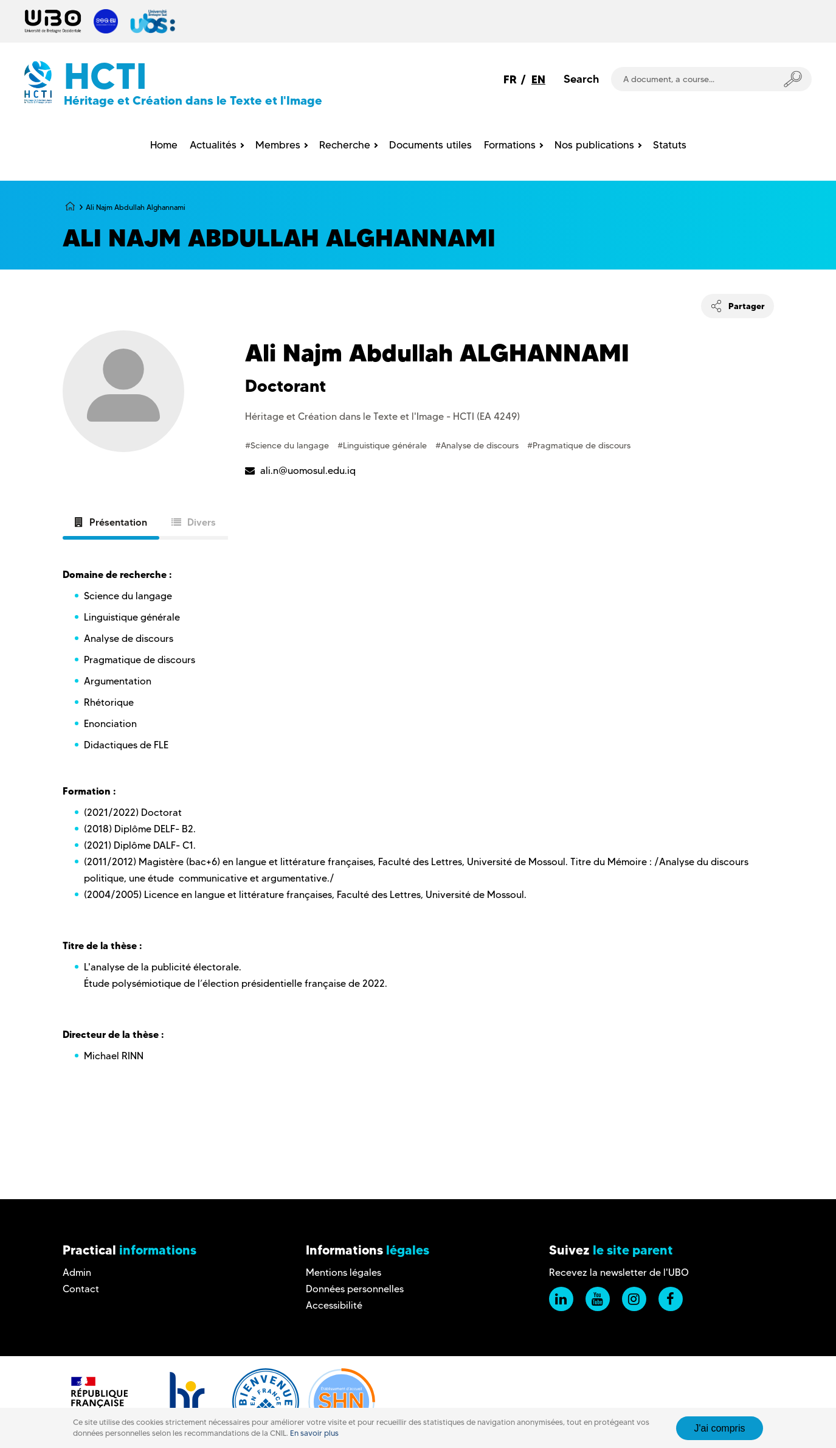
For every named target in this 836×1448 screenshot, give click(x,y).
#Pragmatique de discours (578, 445)
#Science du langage (288, 445)
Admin (77, 1272)
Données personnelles (355, 1289)
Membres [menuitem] (277, 145)
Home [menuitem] (164, 145)
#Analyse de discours (478, 445)
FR (510, 79)
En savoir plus (314, 1433)
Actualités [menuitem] (213, 145)
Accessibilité (334, 1305)
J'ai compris (719, 1428)
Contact (81, 1289)
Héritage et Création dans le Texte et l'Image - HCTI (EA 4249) (382, 416)
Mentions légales (343, 1272)
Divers (193, 522)
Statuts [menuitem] (669, 145)
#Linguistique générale (383, 445)
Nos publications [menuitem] (594, 145)
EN (538, 79)
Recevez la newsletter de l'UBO (619, 1272)
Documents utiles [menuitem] (430, 145)
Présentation (111, 522)
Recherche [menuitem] (344, 145)
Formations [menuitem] (510, 145)
